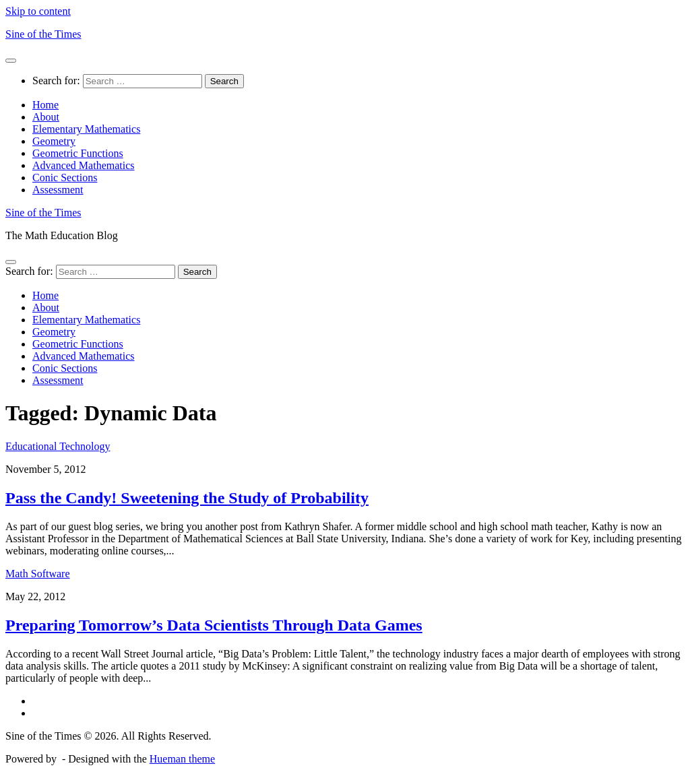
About (45, 117)
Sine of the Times (43, 34)
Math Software (37, 573)
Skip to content (38, 11)
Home (45, 104)
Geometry (53, 141)
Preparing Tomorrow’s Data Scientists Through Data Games (213, 625)
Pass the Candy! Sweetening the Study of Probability (187, 498)
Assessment (58, 189)
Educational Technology (57, 446)
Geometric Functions (77, 153)
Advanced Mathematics (83, 165)
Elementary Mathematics (86, 129)
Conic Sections (64, 177)
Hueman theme (182, 759)
